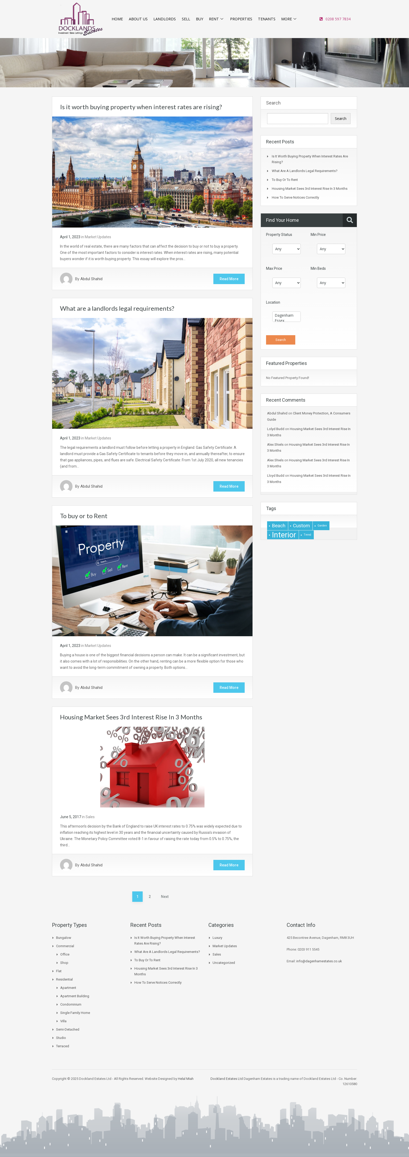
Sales (90, 817)
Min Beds (318, 268)
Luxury (217, 938)
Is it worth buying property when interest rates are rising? (141, 107)
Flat (59, 971)
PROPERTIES (241, 19)
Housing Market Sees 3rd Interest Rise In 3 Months (131, 717)
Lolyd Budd (275, 429)
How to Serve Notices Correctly (295, 197)
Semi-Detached (67, 1029)
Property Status (279, 234)
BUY (199, 19)
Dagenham (286, 315)
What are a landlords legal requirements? (117, 308)
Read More (229, 279)
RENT (216, 19)
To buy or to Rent (83, 515)
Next (165, 897)
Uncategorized (224, 963)
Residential (64, 979)
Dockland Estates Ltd (226, 1079)
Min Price (318, 234)
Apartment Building (74, 996)
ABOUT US (138, 19)
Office (64, 954)
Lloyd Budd (275, 476)
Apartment (68, 988)
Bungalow (63, 938)
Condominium (70, 1004)
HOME (117, 19)
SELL (185, 19)
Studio (61, 1038)
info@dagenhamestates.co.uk (319, 961)
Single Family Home (75, 1013)
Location (273, 302)
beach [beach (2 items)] (278, 526)
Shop (64, 963)
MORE (289, 19)
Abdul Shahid (91, 279)
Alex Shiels (275, 444)
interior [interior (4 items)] (284, 534)
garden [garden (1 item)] (322, 525)
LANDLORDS (164, 19)
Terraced (62, 1046)
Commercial (65, 946)
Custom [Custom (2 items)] (301, 526)
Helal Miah (186, 1079)
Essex (286, 320)
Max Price (274, 268)
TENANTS (267, 19)
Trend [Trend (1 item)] (307, 534)
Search (273, 103)
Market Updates (98, 237)
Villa (63, 1021)
